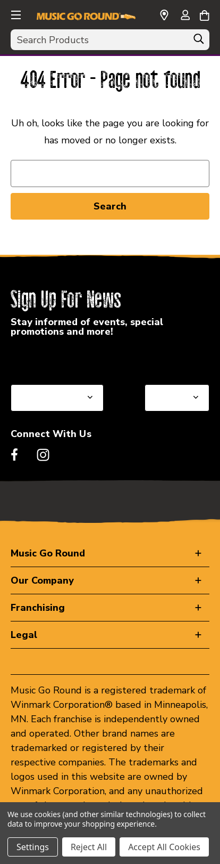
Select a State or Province (68, 358)
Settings (32, 847)
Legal (24, 634)
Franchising (38, 607)
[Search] (198, 42)
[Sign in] (185, 16)
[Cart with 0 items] (204, 13)
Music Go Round (48, 553)
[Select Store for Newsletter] (177, 397)
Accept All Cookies (164, 847)
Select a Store (176, 358)
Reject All (89, 847)
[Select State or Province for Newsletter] (57, 397)
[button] (15, 13)
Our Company (42, 580)
